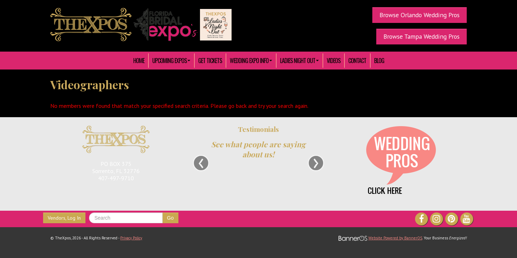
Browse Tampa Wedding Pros (421, 36)
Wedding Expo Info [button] (251, 60)
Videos (333, 60)
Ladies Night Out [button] (299, 60)
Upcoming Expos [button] (171, 60)
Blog (379, 60)
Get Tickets (210, 60)
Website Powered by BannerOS (395, 237)
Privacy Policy (131, 237)
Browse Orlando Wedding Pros (419, 15)
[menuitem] (139, 60)
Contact (357, 60)
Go (170, 218)
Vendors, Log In (64, 218)
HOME (138, 60)
